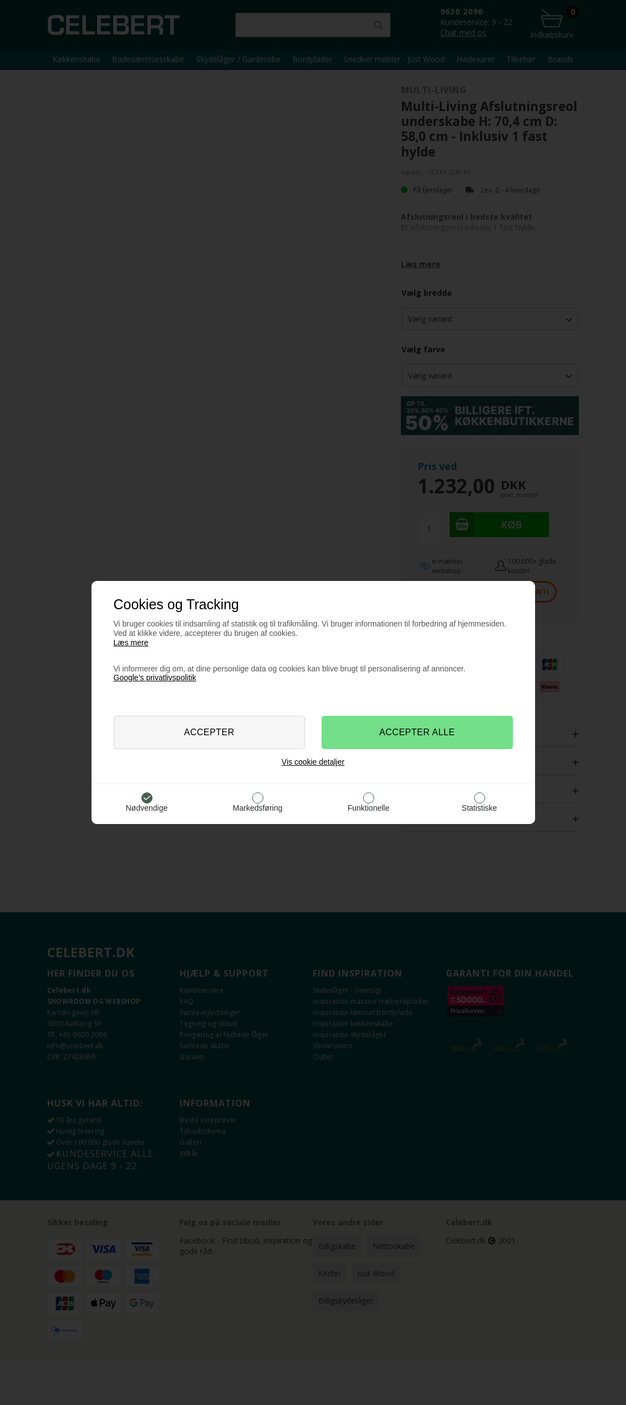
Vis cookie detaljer (313, 761)
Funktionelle (369, 807)
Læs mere (131, 642)
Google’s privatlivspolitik (155, 677)
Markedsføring (257, 807)
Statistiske (479, 807)
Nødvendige (147, 807)
